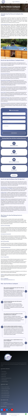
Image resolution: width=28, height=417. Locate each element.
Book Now (14, 175)
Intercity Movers (4, 379)
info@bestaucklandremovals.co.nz (9, 279)
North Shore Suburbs (4, 390)
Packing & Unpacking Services (6, 378)
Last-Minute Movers (4, 381)
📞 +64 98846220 (16, 1)
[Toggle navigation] (26, 2)
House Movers (3, 371)
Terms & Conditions (14, 415)
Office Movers (3, 374)
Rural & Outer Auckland (5, 397)
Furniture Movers (4, 373)
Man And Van (3, 376)
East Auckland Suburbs (5, 393)
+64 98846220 (5, 278)
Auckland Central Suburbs (5, 388)
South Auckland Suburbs (5, 395)
